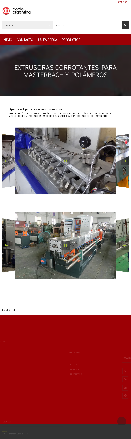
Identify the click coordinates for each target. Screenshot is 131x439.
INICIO (7, 39)
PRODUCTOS (72, 39)
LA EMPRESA (47, 39)
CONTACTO (25, 39)
